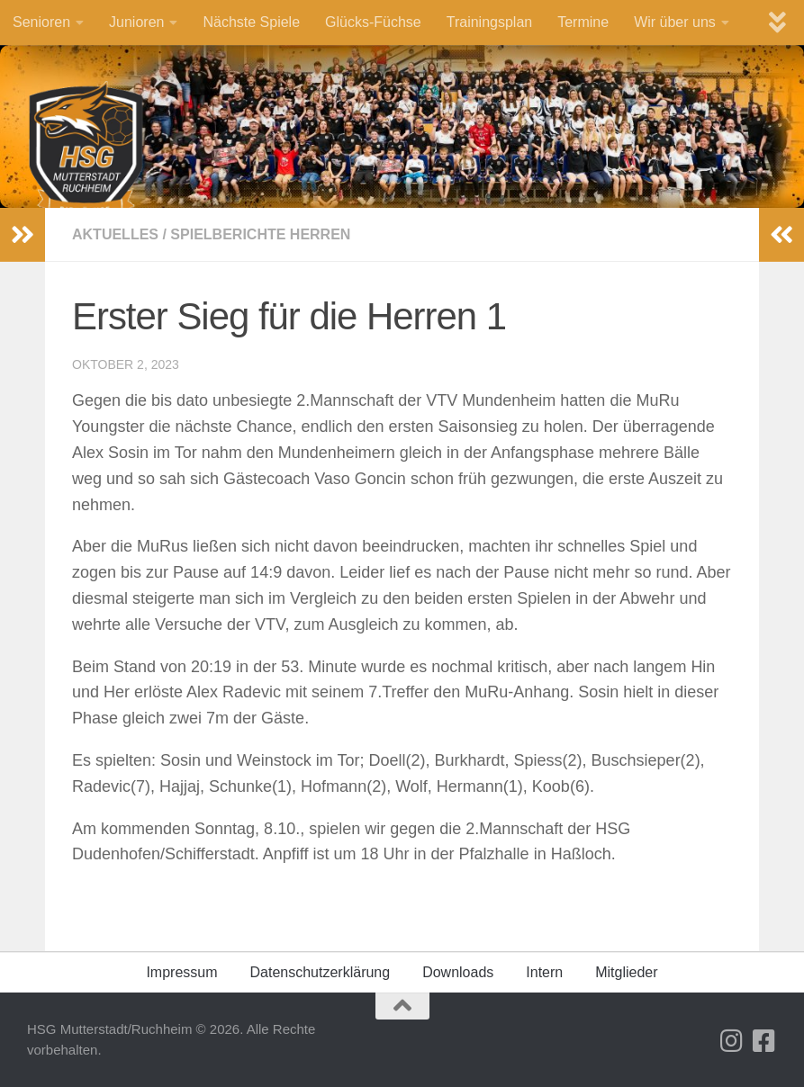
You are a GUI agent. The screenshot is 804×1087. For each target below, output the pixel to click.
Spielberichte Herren (260, 234)
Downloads (457, 972)
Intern (544, 972)
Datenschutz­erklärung (320, 972)
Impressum (181, 972)
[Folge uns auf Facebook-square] (764, 1041)
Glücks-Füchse (373, 22)
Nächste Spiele (251, 22)
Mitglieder (626, 972)
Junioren (136, 22)
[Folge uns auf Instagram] (732, 1041)
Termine (583, 22)
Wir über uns (675, 22)
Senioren (41, 22)
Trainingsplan (489, 22)
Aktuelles (115, 234)
